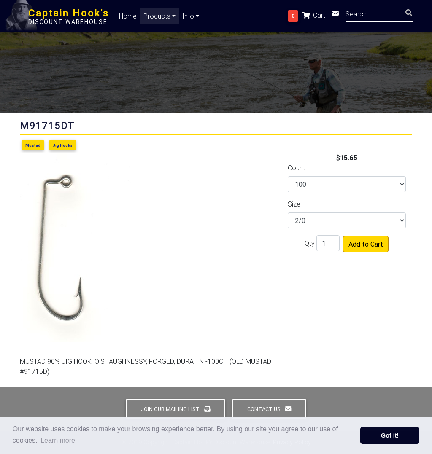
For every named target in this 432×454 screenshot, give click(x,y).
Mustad (32, 145)
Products (156, 17)
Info (188, 17)
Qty (310, 243)
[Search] (379, 15)
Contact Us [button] (269, 409)
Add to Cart (365, 244)
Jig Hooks (63, 145)
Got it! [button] (390, 435)
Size (294, 204)
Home (128, 17)
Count (296, 168)
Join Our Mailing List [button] (175, 409)
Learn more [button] (57, 440)
